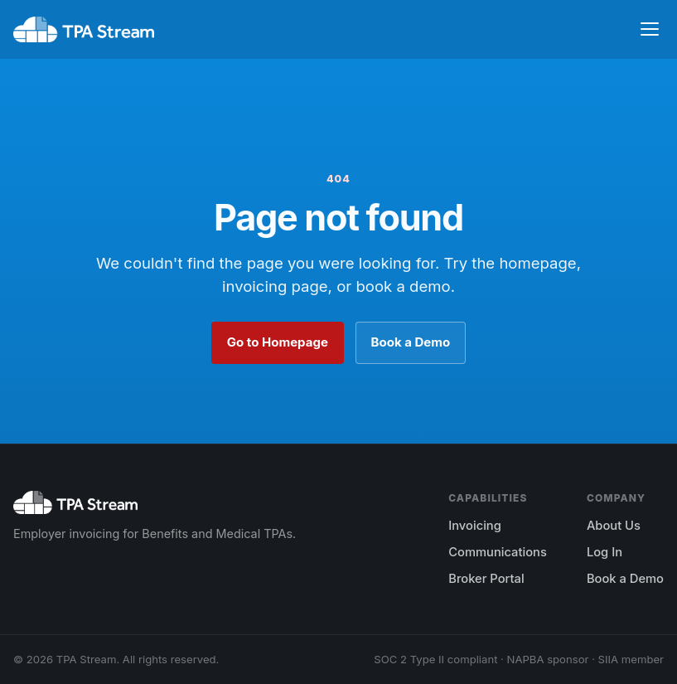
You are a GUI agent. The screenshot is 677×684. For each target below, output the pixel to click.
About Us (614, 525)
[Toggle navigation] (649, 29)
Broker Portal (486, 578)
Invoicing (474, 525)
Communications (497, 552)
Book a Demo (411, 342)
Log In (604, 552)
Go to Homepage (277, 342)
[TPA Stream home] (83, 30)
